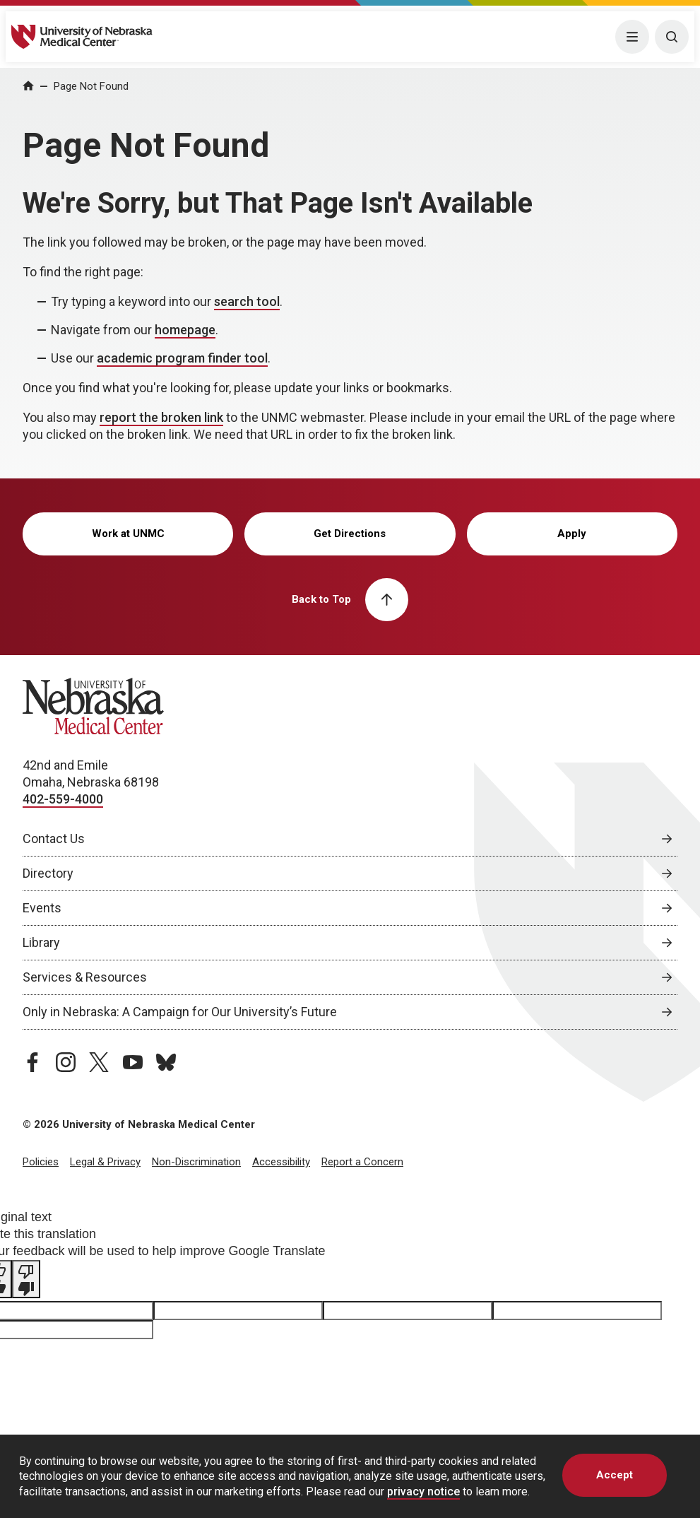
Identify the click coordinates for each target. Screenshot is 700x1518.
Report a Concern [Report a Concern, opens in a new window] (362, 1161)
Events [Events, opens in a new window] (42, 907)
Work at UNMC (128, 533)
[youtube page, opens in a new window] (133, 1062)
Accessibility (281, 1161)
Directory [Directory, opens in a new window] (48, 873)
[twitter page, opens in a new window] (99, 1062)
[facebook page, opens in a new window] (32, 1062)
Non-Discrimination (196, 1161)
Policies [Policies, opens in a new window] (41, 1161)
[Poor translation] (26, 1279)
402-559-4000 (63, 799)
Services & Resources (85, 977)
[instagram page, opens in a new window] (66, 1062)
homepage (185, 329)
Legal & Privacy (105, 1161)
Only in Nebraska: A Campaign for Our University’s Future (180, 1011)
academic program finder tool (182, 358)
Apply (571, 533)
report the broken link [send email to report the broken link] (161, 417)
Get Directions (350, 533)
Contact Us (54, 838)
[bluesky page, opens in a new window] (166, 1062)
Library (41, 942)
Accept (614, 1475)
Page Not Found (91, 86)
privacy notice (423, 1491)
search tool (247, 301)
